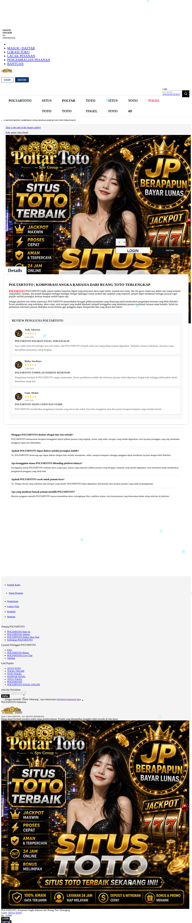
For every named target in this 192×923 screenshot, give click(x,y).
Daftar (22, 80)
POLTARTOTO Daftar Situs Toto (23, 637)
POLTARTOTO (17, 291)
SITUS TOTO (14, 668)
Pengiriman (12, 601)
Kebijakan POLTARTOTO (20, 640)
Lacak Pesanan (21, 56)
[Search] (185, 93)
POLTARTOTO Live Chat (19, 655)
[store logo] (9, 72)
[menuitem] (20, 100)
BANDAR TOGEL (16, 676)
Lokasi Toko (18, 52)
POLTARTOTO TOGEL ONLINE (23, 684)
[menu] (84, 106)
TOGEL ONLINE (15, 671)
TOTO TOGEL (14, 673)
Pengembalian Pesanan (28, 60)
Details (15, 270)
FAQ (9, 650)
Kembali (11, 611)
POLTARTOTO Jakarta (18, 634)
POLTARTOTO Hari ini (18, 631)
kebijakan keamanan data (69, 699)
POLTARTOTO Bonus (18, 652)
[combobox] (176, 91)
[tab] (15, 270)
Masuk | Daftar (21, 48)
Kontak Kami (13, 585)
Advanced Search (171, 94)
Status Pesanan (16, 593)
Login (7, 80)
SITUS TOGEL (14, 679)
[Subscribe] (5, 696)
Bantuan (15, 64)
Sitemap (11, 658)
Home (6, 120)
